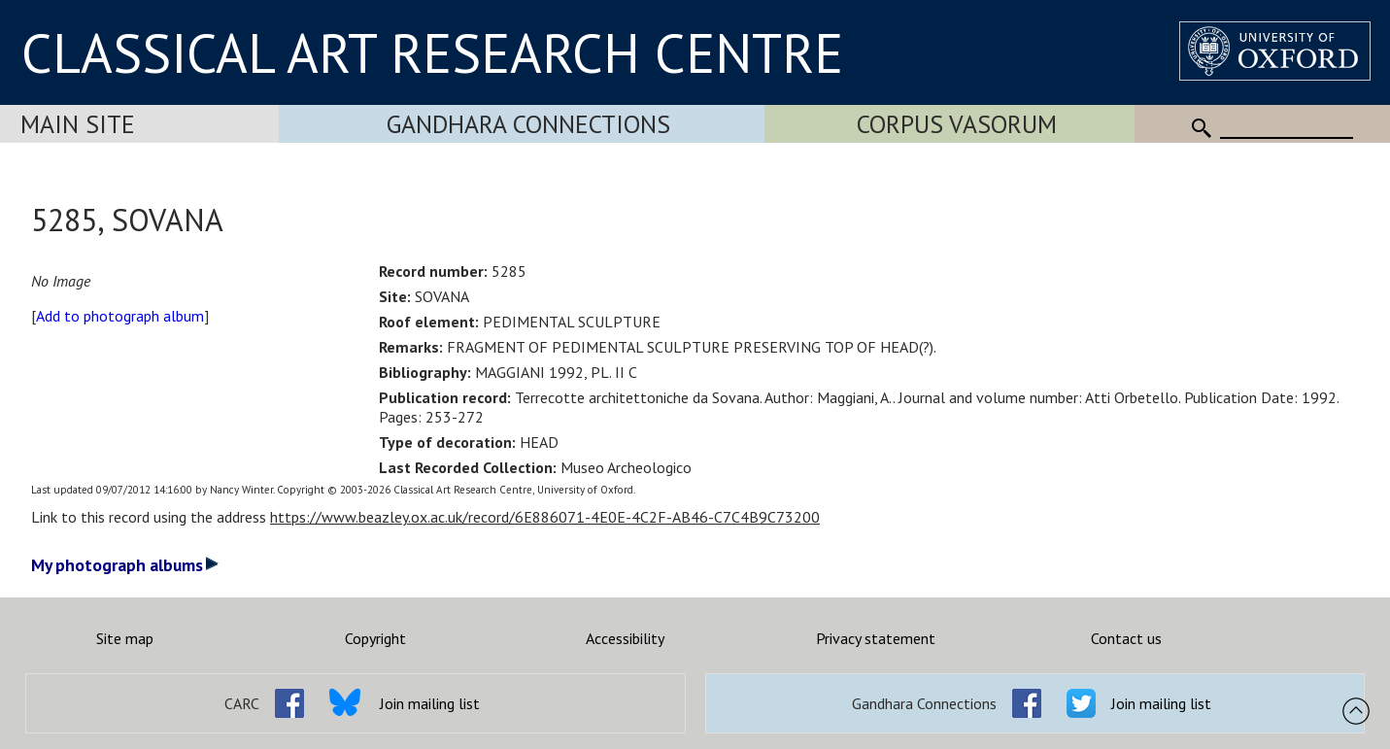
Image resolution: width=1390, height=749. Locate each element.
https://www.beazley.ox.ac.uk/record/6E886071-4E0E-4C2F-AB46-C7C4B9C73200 (545, 517)
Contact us (1126, 638)
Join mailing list (430, 703)
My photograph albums (125, 565)
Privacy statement (875, 638)
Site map (124, 638)
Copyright (375, 638)
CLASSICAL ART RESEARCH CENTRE (432, 52)
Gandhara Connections (528, 124)
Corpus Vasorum (957, 124)
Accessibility (625, 638)
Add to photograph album (120, 315)
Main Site (77, 124)
